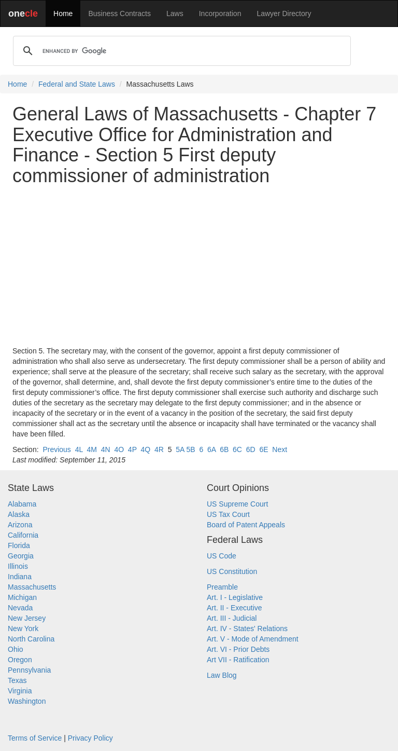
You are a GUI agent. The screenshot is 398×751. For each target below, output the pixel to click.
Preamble (222, 587)
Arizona (20, 525)
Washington (27, 701)
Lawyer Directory (284, 13)
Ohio (15, 649)
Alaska (19, 514)
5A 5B (185, 449)
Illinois (18, 566)
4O (119, 449)
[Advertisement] (199, 265)
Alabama (22, 504)
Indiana (20, 576)
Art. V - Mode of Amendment (252, 639)
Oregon (20, 660)
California (23, 535)
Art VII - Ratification (238, 660)
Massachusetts (32, 587)
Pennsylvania (29, 670)
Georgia (21, 556)
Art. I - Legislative (235, 597)
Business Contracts (119, 13)
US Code (221, 556)
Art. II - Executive (234, 608)
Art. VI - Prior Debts (238, 649)
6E (263, 449)
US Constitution (232, 571)
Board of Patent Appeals (246, 525)
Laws (174, 13)
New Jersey (27, 618)
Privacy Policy (90, 738)
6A (211, 449)
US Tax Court (228, 514)
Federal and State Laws (76, 84)
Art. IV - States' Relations (247, 628)
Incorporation (220, 13)
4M (91, 449)
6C (237, 449)
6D (250, 449)
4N (105, 449)
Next (279, 449)
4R (159, 449)
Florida (19, 545)
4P (132, 449)
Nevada (20, 608)
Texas (17, 680)
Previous (56, 449)
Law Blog (222, 675)
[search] (180, 51)
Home (63, 13)
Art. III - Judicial (232, 618)
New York (23, 628)
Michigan (22, 597)
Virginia (20, 691)
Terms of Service (35, 738)
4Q (146, 449)
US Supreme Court (237, 504)
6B (224, 449)
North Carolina (31, 639)
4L (79, 449)
